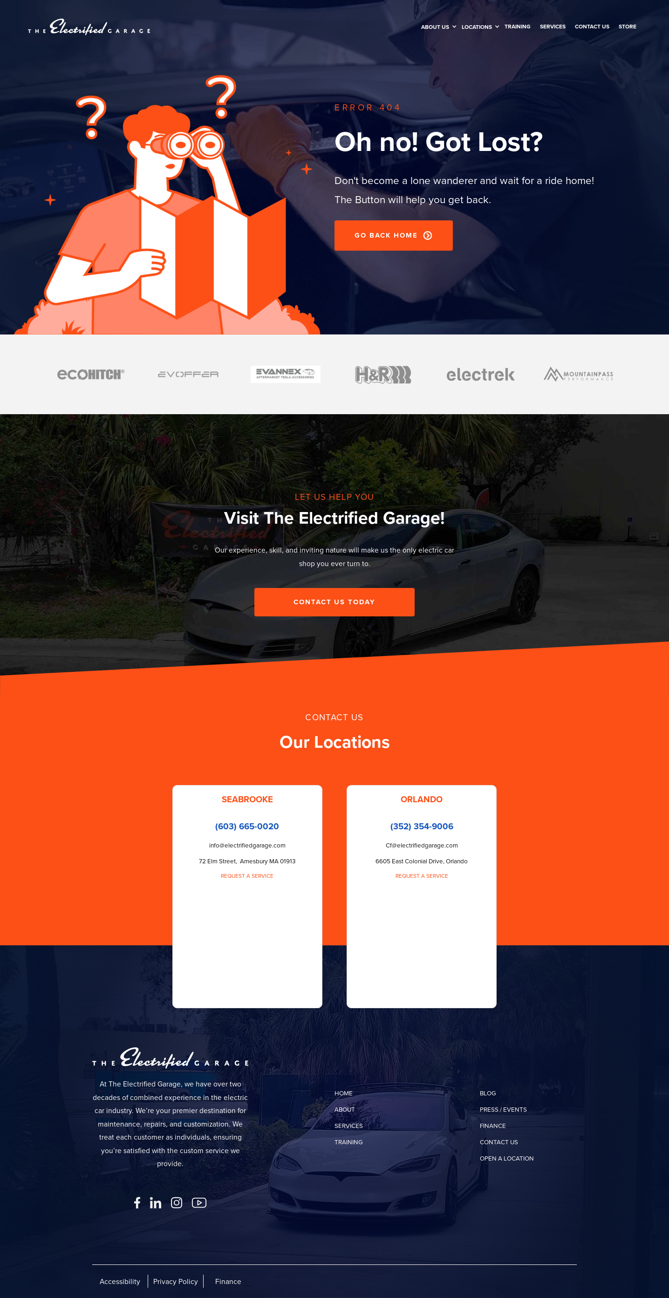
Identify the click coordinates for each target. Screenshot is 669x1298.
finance (493, 1125)
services (348, 1125)
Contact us (592, 26)
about (344, 1109)
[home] (89, 27)
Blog (488, 1092)
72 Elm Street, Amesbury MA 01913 (247, 860)
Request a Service (247, 876)
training (518, 26)
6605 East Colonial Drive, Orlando (421, 860)
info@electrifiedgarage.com (247, 844)
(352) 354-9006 (421, 826)
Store (627, 26)
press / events (503, 1109)
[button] (436, 27)
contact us (499, 1141)
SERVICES (553, 26)
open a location (507, 1158)
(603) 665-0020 (247, 826)
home (343, 1092)
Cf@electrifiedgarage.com (422, 844)
